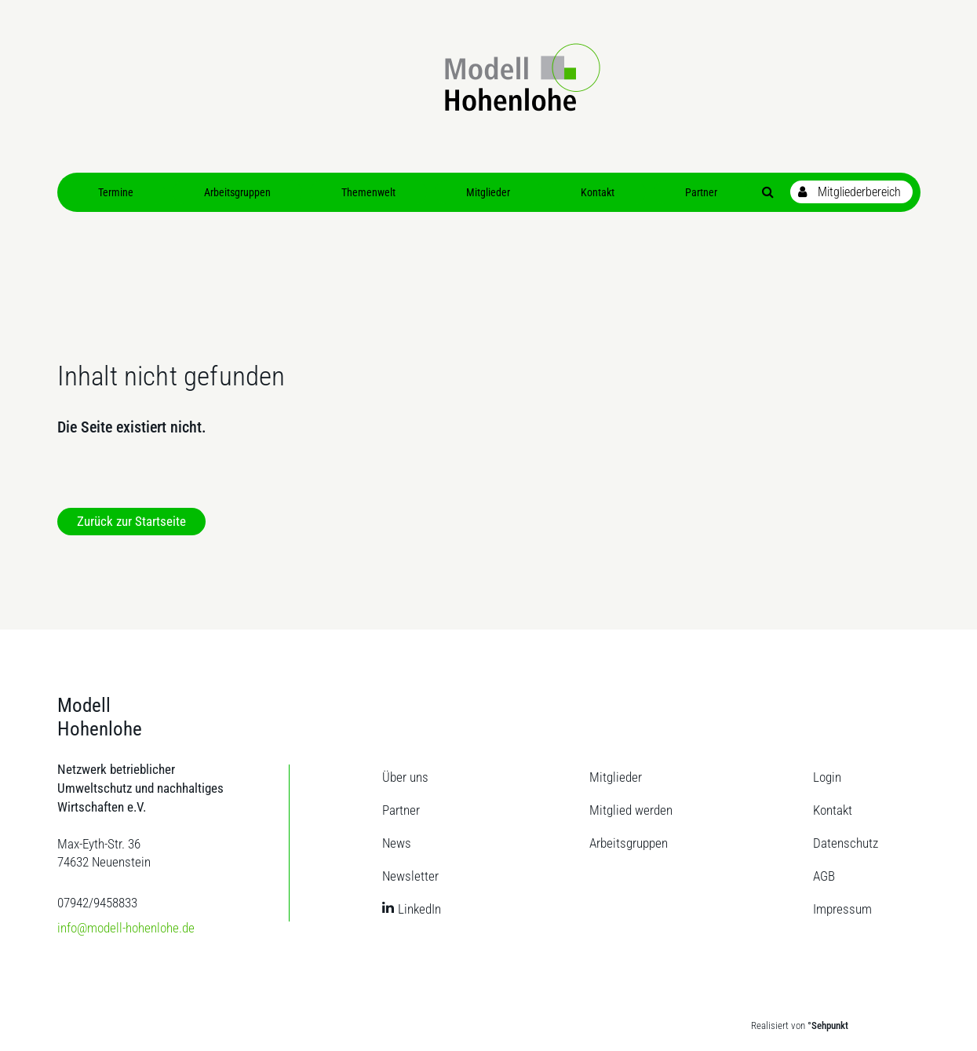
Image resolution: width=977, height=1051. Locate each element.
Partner (401, 810)
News (396, 843)
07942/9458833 (97, 903)
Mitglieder (615, 777)
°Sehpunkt (827, 1025)
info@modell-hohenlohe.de (126, 928)
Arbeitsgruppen (628, 843)
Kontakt (832, 810)
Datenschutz (845, 843)
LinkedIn (419, 909)
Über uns (405, 777)
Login (827, 777)
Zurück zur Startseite (131, 521)
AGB (824, 876)
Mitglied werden (631, 810)
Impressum (842, 909)
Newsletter (410, 876)
